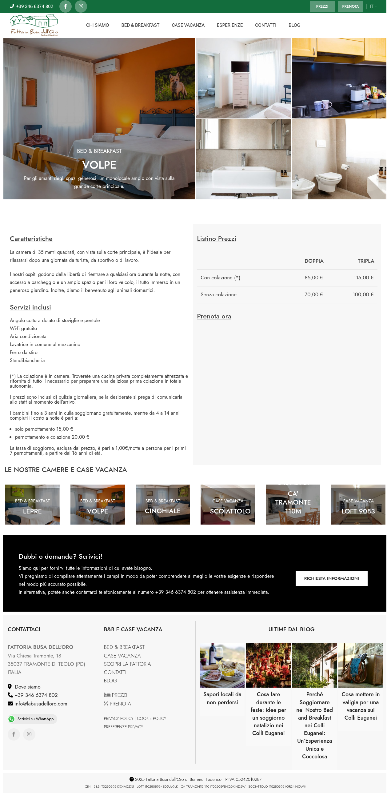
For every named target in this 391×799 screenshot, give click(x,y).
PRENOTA (350, 6)
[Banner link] (340, 78)
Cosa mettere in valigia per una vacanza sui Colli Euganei (360, 706)
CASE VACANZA (122, 655)
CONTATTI (115, 672)
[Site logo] (34, 24)
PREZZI (322, 6)
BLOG (110, 680)
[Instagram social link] (81, 6)
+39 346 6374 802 (35, 695)
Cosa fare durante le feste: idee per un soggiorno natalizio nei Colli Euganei (268, 713)
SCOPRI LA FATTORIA (127, 664)
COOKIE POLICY (151, 718)
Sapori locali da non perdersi (222, 698)
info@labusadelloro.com (40, 703)
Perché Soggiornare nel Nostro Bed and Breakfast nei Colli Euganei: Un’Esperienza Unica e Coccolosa (314, 725)
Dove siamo (26, 686)
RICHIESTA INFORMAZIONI (331, 578)
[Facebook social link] (65, 6)
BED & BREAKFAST (124, 647)
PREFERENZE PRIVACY (123, 727)
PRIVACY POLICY (119, 718)
